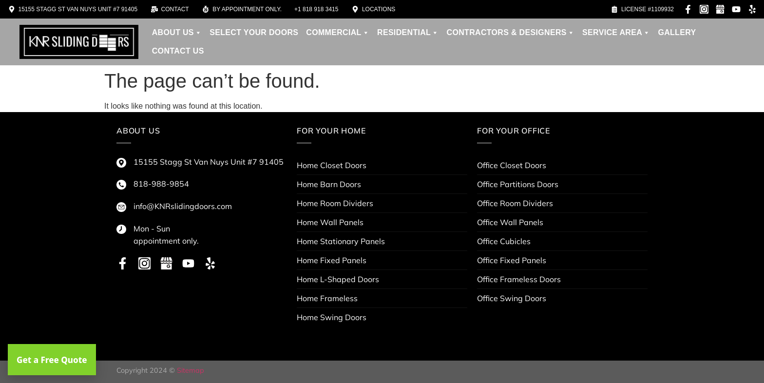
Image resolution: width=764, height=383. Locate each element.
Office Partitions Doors (517, 184)
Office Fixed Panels (511, 260)
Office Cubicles (504, 241)
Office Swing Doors (511, 298)
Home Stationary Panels (341, 241)
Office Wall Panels (510, 222)
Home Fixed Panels (331, 260)
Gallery (677, 32)
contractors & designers (511, 32)
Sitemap (190, 370)
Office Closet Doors (511, 165)
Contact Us (178, 51)
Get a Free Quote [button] (52, 359)
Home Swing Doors (331, 317)
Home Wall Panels (330, 222)
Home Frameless (327, 298)
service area (616, 32)
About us (177, 32)
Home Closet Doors (331, 165)
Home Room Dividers (335, 203)
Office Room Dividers (515, 203)
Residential (408, 32)
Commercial (337, 32)
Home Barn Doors (329, 184)
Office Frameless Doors (519, 279)
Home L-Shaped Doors (338, 279)
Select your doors (254, 32)
